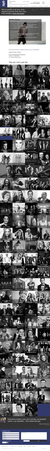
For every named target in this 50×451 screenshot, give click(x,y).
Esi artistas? (29, 446)
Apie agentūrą (20, 446)
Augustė (13, 4)
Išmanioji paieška (12, 1)
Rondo (20, 4)
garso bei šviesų (18, 13)
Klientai (25, 446)
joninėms (37, 9)
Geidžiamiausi (11, 6)
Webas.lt (46, 448)
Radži (18, 4)
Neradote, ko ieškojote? (26, 1)
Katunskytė (10, 4)
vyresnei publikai (42, 9)
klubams (26, 49)
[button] (10, 439)
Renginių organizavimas (4, 446)
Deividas (27, 4)
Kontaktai (33, 446)
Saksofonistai (40, 6)
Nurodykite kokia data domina (6, 440)
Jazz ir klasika (46, 6)
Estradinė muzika (26, 6)
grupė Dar (15, 4)
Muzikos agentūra (3, 3)
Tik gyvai (15, 6)
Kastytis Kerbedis (23, 4)
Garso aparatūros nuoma (13, 446)
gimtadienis (22, 49)
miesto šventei (34, 10)
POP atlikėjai (21, 6)
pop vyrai (30, 49)
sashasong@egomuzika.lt (16, 57)
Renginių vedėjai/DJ (34, 6)
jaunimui (33, 9)
